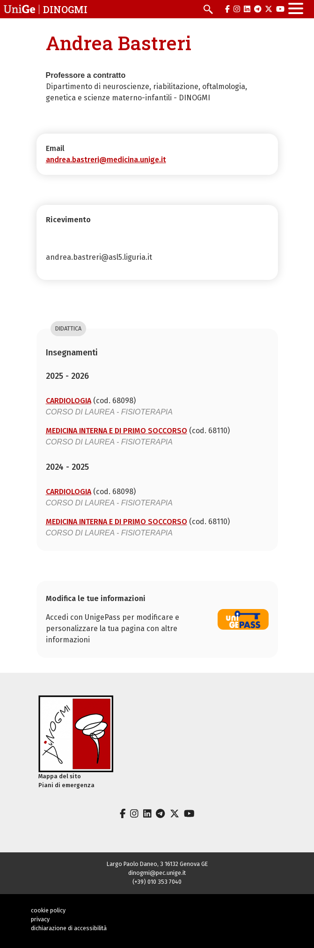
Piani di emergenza (66, 785)
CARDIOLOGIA (68, 400)
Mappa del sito (59, 776)
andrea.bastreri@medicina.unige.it (106, 159)
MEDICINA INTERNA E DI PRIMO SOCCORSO (116, 430)
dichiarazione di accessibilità (69, 928)
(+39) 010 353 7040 (157, 881)
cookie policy (48, 910)
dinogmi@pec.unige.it (157, 872)
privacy (40, 919)
